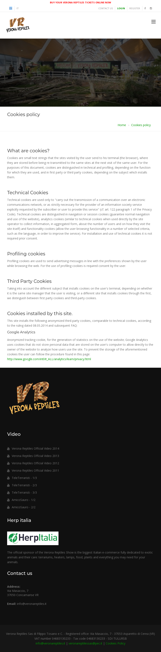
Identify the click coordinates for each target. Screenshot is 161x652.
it (18, 8)
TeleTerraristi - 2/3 (22, 485)
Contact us (105, 8)
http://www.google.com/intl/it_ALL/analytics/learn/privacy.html (49, 359)
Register (134, 8)
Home (122, 125)
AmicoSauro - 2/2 (21, 507)
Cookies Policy (115, 643)
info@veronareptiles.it (32, 604)
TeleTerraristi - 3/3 (22, 492)
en (10, 8)
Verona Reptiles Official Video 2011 (33, 470)
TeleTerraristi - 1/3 (22, 478)
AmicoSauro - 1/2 (21, 500)
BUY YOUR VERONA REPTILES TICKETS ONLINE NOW (80, 2)
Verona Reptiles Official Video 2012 (33, 463)
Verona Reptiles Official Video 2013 (33, 456)
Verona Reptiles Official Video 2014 (33, 448)
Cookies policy (141, 125)
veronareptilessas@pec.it (85, 643)
